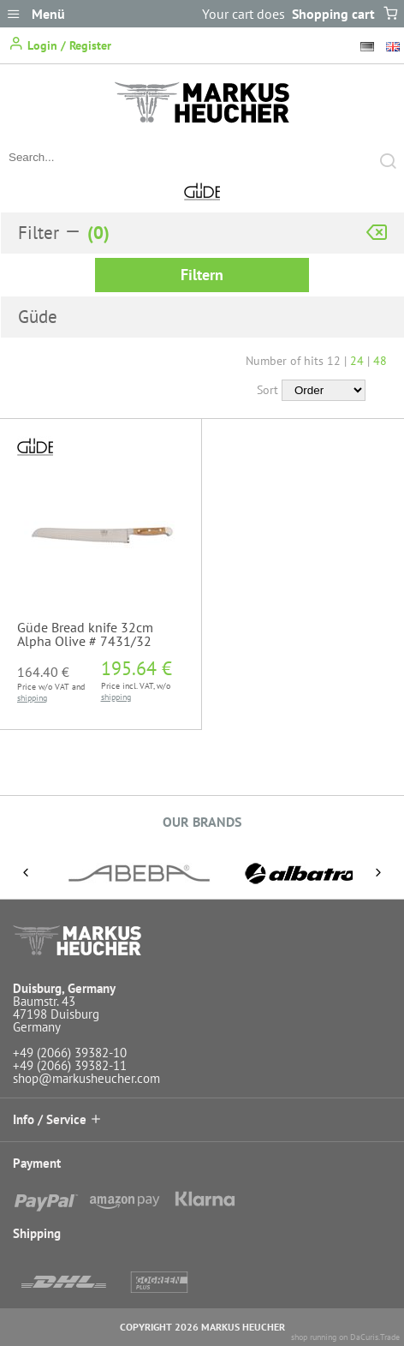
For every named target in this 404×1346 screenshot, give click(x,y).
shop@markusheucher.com (86, 1078)
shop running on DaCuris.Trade (345, 1337)
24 (357, 360)
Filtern (202, 274)
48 (380, 360)
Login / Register (60, 44)
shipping (32, 697)
